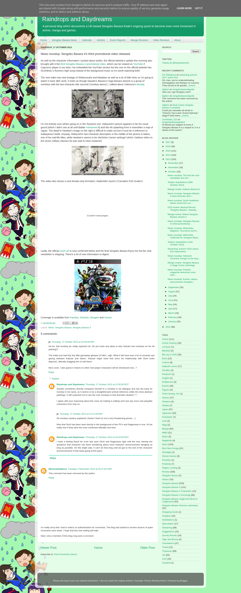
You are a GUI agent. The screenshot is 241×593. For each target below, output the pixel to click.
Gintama (166, 401)
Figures (166, 390)
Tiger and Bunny (170, 539)
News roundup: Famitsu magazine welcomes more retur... (182, 272)
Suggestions (168, 531)
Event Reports (117, 40)
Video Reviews (161, 40)
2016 (168, 146)
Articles (101, 40)
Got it (198, 8)
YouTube (138, 64)
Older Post (147, 547)
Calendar (87, 40)
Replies (55, 378)
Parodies (166, 460)
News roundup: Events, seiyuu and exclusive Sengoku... (182, 280)
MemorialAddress (58, 469)
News (51, 327)
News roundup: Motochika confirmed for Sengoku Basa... (184, 236)
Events (165, 386)
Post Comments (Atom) (65, 554)
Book (164, 358)
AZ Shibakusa (169, 75)
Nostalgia (166, 452)
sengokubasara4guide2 (173, 122)
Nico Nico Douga (170, 448)
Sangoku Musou (170, 475)
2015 (168, 151)
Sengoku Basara (63, 327)
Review (165, 471)
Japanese (167, 413)
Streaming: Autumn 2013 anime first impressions (183, 250)
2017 (168, 142)
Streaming (167, 527)
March (171, 313)
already (140, 84)
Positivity (166, 464)
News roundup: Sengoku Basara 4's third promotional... (183, 222)
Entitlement (167, 382)
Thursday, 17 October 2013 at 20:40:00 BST (73, 342)
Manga (165, 428)
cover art (64, 251)
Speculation (168, 523)
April (170, 308)
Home (43, 40)
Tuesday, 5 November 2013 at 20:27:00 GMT (90, 469)
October (172, 171)
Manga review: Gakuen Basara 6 (184, 189)
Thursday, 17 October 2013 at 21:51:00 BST (81, 414)
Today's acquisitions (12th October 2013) (180, 243)
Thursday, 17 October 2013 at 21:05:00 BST (107, 384)
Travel (165, 547)
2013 (168, 159)
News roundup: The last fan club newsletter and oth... (183, 176)
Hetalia (165, 405)
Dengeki (94, 317)
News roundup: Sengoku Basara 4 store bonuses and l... (183, 194)
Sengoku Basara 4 (82, 327)
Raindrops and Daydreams (77, 19)
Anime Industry (169, 343)
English (165, 378)
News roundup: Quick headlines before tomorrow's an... (183, 201)
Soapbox (166, 516)
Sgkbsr (165, 89)
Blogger (183, 580)
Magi (164, 425)
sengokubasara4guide (183, 89)
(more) (192, 85)
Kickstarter (167, 417)
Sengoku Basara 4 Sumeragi (176, 495)
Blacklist (166, 350)
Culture (165, 362)
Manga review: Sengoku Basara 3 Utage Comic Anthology (183, 264)
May (170, 304)
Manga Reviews (139, 40)
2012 (168, 327)
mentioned (91, 127)
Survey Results (169, 535)
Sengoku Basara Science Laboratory (180, 505)
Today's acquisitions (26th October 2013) (180, 183)
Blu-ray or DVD (169, 354)
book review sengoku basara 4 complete (177, 106)
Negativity (167, 440)
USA (164, 559)
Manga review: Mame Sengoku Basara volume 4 (183, 215)
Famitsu (74, 317)
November (173, 167)
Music (165, 436)
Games (165, 397)
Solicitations (168, 520)
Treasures (167, 551)
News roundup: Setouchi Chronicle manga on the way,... (184, 257)
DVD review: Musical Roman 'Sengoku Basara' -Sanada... (183, 208)
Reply (51, 372)
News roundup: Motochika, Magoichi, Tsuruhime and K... (183, 229)
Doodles (166, 370)
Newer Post (49, 547)
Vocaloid (166, 563)
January (172, 321)
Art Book (166, 347)
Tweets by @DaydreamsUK (175, 63)
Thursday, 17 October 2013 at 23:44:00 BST (107, 437)
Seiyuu (165, 479)
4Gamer (84, 317)
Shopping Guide (170, 512)
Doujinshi (166, 374)
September (174, 287)
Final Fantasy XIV (171, 393)
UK (163, 555)
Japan (165, 409)
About (177, 40)
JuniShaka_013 (169, 119)
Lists (164, 421)
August (172, 291)
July (170, 296)
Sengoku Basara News (64, 40)
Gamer (108, 317)
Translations (168, 543)
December (173, 163)
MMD (164, 432)
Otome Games (169, 456)
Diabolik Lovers (169, 366)
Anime (165, 339)
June (171, 300)
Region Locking (169, 468)
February (173, 317)
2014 (168, 155)
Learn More (184, 8)
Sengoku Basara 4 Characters (177, 491)
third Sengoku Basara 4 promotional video (83, 64)
